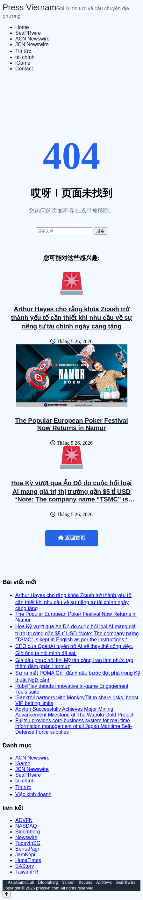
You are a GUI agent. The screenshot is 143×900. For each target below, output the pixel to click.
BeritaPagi (27, 849)
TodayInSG (27, 843)
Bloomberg (27, 831)
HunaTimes (28, 860)
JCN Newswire (32, 44)
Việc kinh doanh (33, 794)
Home (22, 27)
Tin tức (23, 51)
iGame (22, 63)
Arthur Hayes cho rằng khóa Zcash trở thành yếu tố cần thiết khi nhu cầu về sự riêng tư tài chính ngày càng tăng (71, 318)
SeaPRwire (28, 33)
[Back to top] (7, 894)
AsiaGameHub (21, 882)
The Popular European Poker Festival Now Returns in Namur (71, 424)
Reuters (85, 882)
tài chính (24, 57)
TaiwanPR (26, 872)
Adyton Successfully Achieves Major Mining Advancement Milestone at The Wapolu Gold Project (74, 711)
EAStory (24, 866)
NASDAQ (26, 826)
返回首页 (71, 538)
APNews (104, 882)
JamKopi (25, 854)
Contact (24, 68)
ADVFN (23, 820)
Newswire (26, 837)
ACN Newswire (32, 38)
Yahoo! (68, 882)
